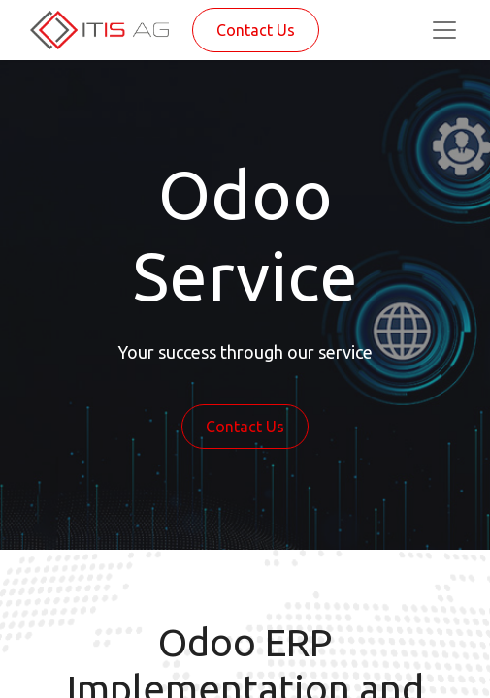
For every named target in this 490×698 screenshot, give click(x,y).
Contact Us (255, 30)
